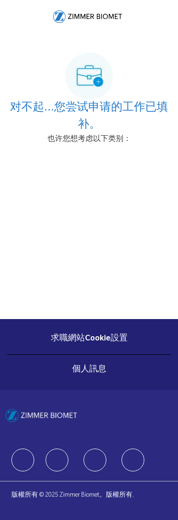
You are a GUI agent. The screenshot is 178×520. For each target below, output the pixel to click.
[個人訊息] (89, 370)
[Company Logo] (87, 17)
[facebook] (22, 460)
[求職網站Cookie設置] (89, 339)
